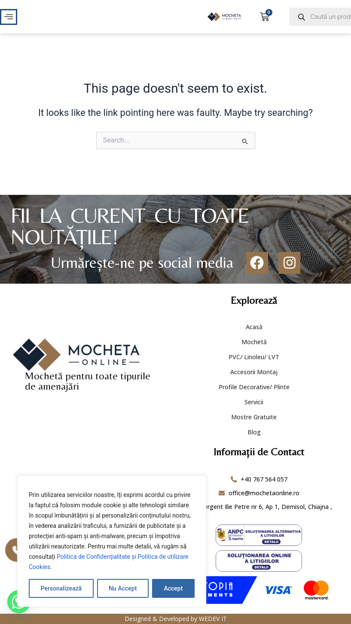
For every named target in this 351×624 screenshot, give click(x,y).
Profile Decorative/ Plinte (254, 387)
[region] (111, 541)
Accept (173, 588)
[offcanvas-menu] (8, 17)
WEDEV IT (213, 619)
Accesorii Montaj (254, 372)
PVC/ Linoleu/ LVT (254, 357)
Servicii (253, 402)
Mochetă (254, 342)
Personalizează (61, 588)
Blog (254, 432)
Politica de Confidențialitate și (97, 556)
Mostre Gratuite (254, 417)
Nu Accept (123, 588)
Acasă (254, 327)
